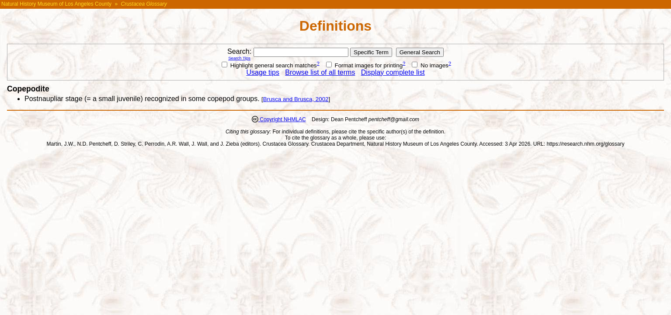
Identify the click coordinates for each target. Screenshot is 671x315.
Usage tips (262, 72)
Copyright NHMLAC (282, 119)
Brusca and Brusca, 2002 (296, 99)
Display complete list (393, 72)
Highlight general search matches (269, 65)
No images (430, 65)
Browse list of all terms (320, 72)
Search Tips (239, 58)
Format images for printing (364, 65)
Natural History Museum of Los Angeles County (56, 4)
